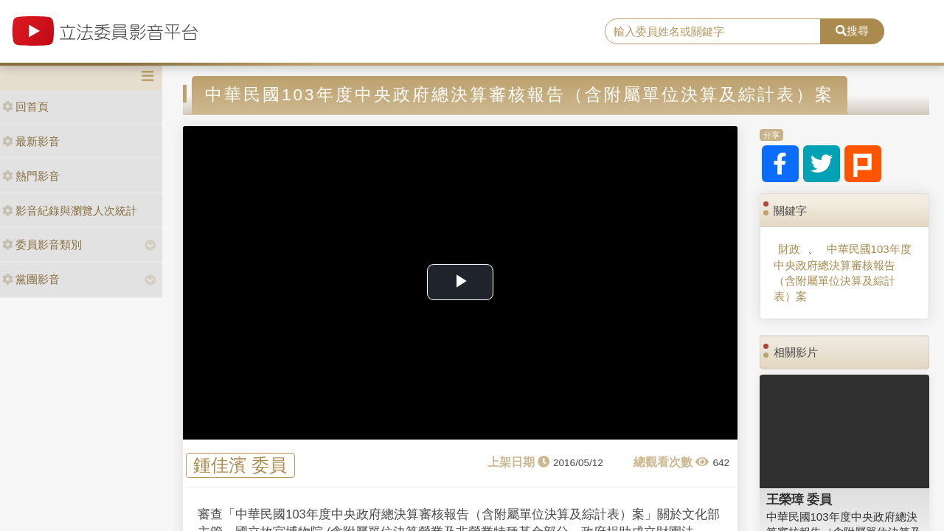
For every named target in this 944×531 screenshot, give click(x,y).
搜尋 (852, 30)
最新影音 (31, 141)
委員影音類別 (42, 244)
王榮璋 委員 (799, 499)
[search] (713, 31)
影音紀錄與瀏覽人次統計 (69, 210)
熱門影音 (31, 176)
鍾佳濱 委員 (240, 466)
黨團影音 (31, 279)
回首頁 (25, 106)
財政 (789, 249)
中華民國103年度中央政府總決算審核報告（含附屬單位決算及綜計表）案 (842, 272)
